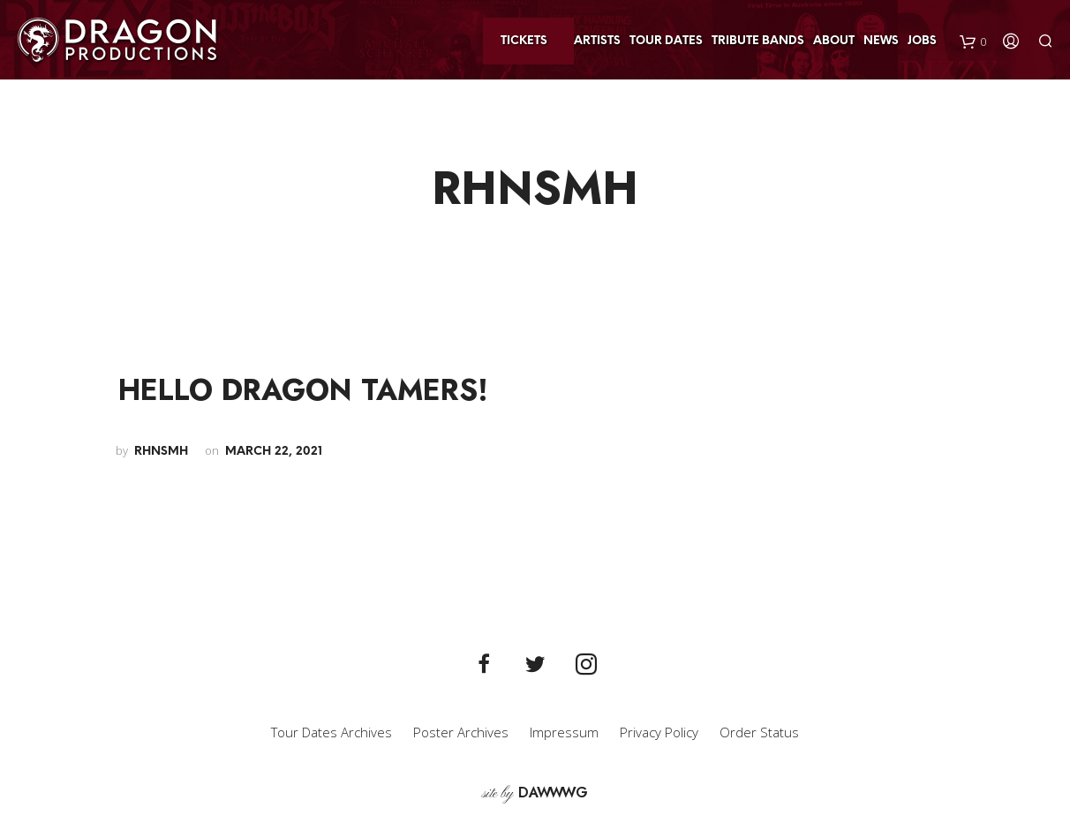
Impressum (564, 732)
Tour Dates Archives (331, 732)
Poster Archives (461, 732)
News (881, 41)
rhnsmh (161, 451)
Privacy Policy (659, 732)
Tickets (524, 41)
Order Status (759, 732)
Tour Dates (666, 41)
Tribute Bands (758, 41)
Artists (597, 41)
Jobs (922, 41)
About (834, 41)
